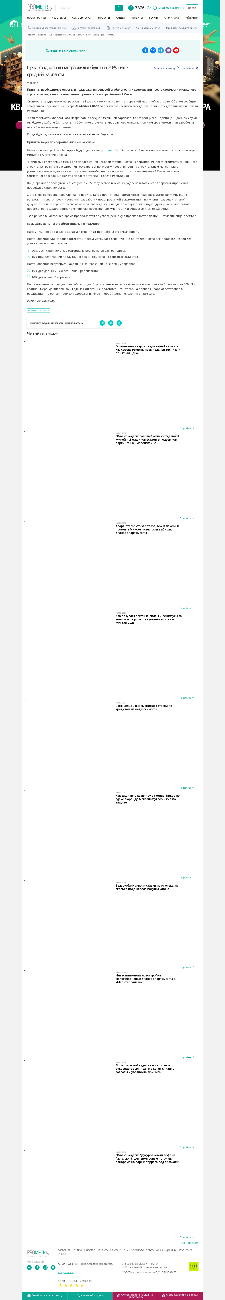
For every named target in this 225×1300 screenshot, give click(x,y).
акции (120, 17)
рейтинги (191, 17)
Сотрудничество (84, 1250)
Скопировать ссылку (166, 68)
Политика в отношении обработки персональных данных (137, 1250)
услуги (153, 17)
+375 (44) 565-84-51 (85, 1263)
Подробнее (187, 428)
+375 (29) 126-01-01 (145, 1267)
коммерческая (82, 17)
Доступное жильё (120, 27)
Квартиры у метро (150, 27)
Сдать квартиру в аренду (184, 27)
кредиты (137, 17)
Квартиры (59, 17)
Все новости (189, 1243)
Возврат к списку (40, 310)
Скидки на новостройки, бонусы (49, 27)
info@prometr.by (66, 1272)
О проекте (64, 1250)
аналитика (171, 17)
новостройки (36, 17)
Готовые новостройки (88, 27)
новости (104, 17)
